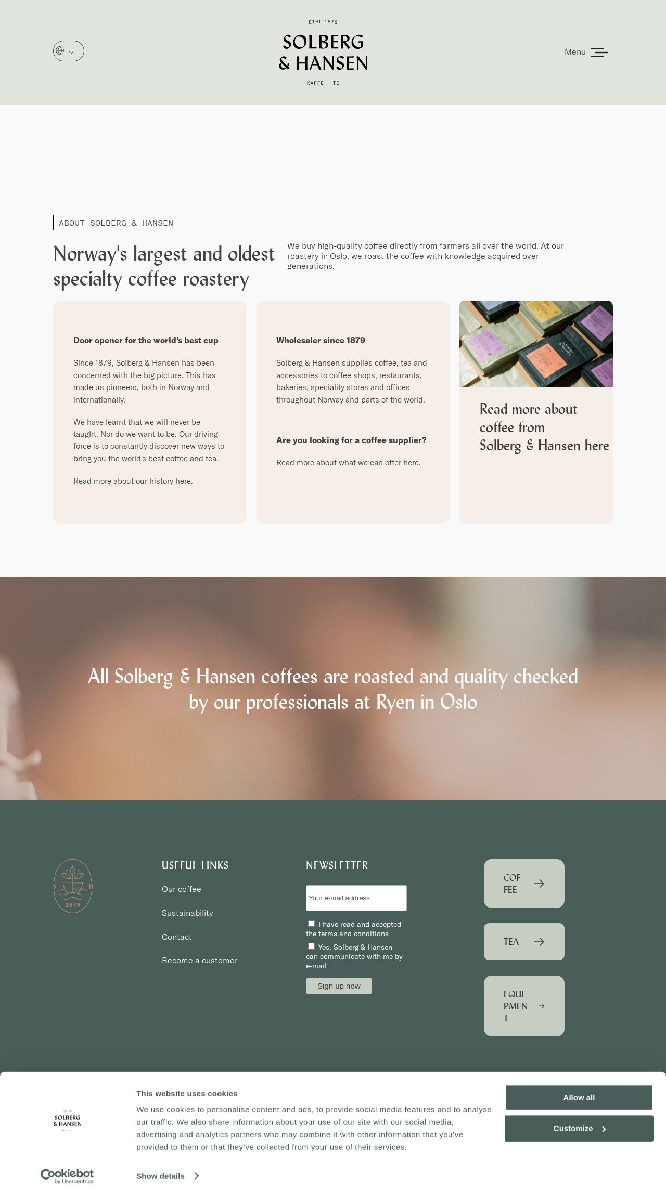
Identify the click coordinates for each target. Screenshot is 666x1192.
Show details (160, 1171)
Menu (575, 51)
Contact (177, 936)
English (75, 51)
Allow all (579, 1093)
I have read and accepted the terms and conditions (353, 928)
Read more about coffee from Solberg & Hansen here (544, 426)
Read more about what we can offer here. (348, 463)
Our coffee (181, 889)
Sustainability (187, 913)
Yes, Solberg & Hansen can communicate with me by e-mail (354, 956)
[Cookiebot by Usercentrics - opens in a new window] (67, 1172)
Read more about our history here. (133, 481)
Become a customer (200, 960)
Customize (580, 1123)
